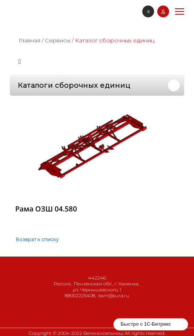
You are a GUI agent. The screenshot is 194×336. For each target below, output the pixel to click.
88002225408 (80, 295)
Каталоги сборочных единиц (74, 85)
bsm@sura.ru (113, 295)
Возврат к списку (37, 239)
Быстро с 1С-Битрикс (146, 324)
